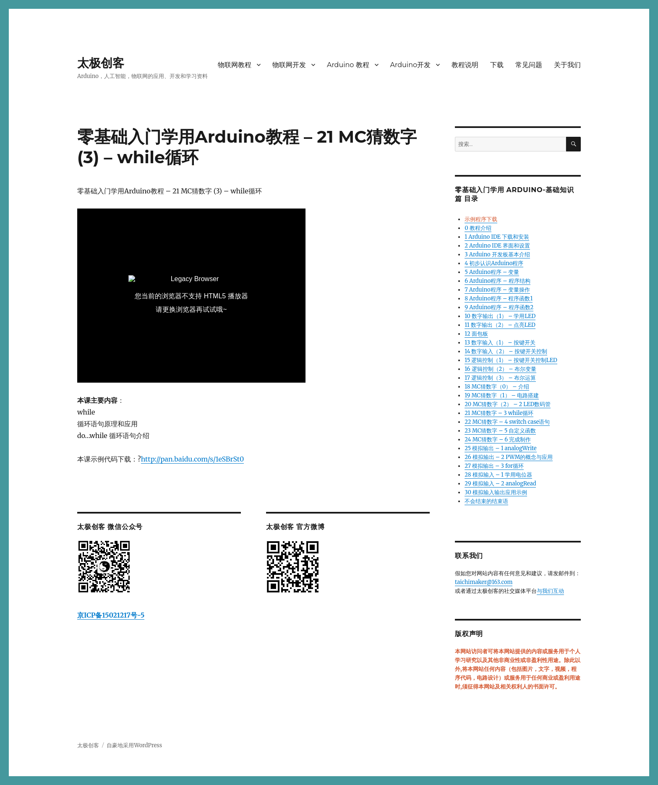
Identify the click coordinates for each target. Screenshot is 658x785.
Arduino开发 (410, 65)
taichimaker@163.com (483, 582)
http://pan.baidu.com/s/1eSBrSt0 (192, 459)
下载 (497, 65)
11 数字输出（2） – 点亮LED (500, 325)
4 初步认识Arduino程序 (494, 263)
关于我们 (567, 65)
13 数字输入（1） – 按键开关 (500, 342)
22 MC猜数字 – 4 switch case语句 (507, 421)
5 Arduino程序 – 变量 (492, 272)
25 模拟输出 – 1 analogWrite (500, 448)
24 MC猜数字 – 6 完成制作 (498, 439)
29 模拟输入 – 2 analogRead (500, 483)
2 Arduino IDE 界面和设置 (497, 245)
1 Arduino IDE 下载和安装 (497, 236)
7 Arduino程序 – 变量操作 (497, 289)
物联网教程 (234, 65)
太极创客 (100, 63)
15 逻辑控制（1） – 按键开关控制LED (511, 360)
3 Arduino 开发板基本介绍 (497, 254)
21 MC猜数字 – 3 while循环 (499, 413)
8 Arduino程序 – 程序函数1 (499, 298)
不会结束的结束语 (486, 501)
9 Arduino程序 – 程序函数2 (499, 307)
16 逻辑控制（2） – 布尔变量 (500, 369)
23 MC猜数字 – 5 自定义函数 (500, 430)
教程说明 (465, 65)
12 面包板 (476, 333)
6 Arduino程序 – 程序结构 (497, 280)
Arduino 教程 (348, 65)
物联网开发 (289, 65)
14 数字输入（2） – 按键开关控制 (506, 351)
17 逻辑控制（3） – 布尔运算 (500, 377)
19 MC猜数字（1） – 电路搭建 (502, 395)
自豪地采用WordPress (134, 745)
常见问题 (528, 65)
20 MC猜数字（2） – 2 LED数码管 (508, 404)
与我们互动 (550, 591)
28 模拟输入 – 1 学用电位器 (498, 474)
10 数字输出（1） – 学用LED (500, 316)
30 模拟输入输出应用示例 (496, 492)
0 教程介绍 (478, 228)
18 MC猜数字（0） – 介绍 (497, 386)
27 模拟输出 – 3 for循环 (494, 465)
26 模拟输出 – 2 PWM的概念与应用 (509, 457)
